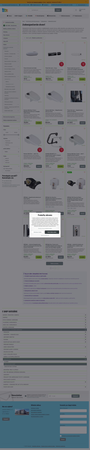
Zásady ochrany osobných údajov (45, 228)
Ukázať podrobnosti (45, 235)
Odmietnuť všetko (37, 232)
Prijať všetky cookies (51, 232)
